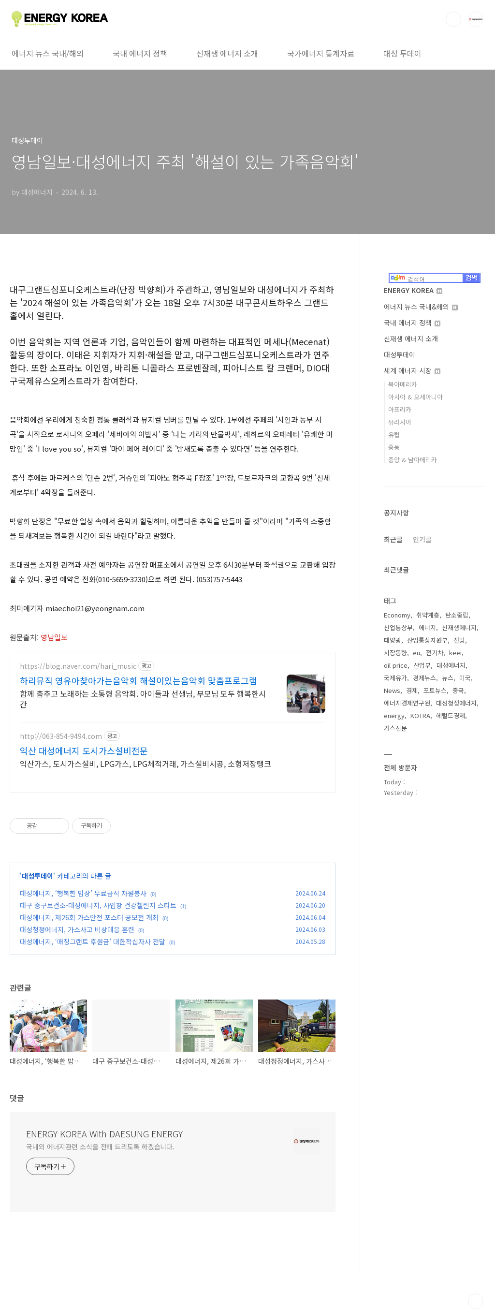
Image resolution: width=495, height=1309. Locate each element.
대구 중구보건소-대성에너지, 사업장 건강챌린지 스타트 (98, 905)
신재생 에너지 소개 (227, 53)
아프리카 (399, 409)
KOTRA (420, 715)
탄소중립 (456, 614)
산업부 (422, 665)
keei (455, 652)
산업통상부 (398, 627)
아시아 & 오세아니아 (415, 396)
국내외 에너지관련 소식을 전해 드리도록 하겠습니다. (100, 1146)
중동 (394, 447)
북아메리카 (402, 384)
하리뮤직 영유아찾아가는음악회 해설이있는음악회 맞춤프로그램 (138, 680)
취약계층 (427, 614)
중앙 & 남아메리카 (412, 459)
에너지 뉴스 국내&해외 (421, 306)
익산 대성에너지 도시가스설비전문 (84, 750)
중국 (458, 690)
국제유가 (395, 677)
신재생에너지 (459, 627)
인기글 (422, 539)
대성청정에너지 (456, 702)
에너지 (427, 627)
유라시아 (399, 422)
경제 (412, 690)
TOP (475, 1301)
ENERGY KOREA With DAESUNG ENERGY (104, 1133)
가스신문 (395, 728)
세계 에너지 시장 (412, 370)
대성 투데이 (402, 53)
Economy (397, 614)
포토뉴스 (435, 690)
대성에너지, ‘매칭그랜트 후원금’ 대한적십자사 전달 (92, 941)
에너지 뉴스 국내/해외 (48, 53)
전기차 (434, 652)
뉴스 (447, 677)
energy (394, 715)
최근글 (393, 539)
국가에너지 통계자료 (320, 53)
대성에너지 (451, 665)
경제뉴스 (424, 677)
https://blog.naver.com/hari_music (78, 666)
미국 (465, 677)
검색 (453, 19)
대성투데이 (37, 876)
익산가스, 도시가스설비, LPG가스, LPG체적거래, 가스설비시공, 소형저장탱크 (145, 763)
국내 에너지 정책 (140, 53)
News (392, 690)
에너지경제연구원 (407, 702)
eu (416, 652)
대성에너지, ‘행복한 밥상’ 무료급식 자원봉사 (83, 893)
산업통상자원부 (427, 640)
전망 (459, 640)
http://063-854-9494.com (61, 736)
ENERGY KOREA (413, 290)
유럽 (394, 434)
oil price (396, 665)
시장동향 (395, 652)
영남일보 (55, 637)
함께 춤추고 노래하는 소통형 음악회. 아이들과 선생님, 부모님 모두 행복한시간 (143, 698)
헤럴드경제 (450, 715)
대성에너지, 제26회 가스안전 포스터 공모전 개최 (89, 917)
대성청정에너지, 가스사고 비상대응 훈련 (77, 929)
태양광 (392, 640)
